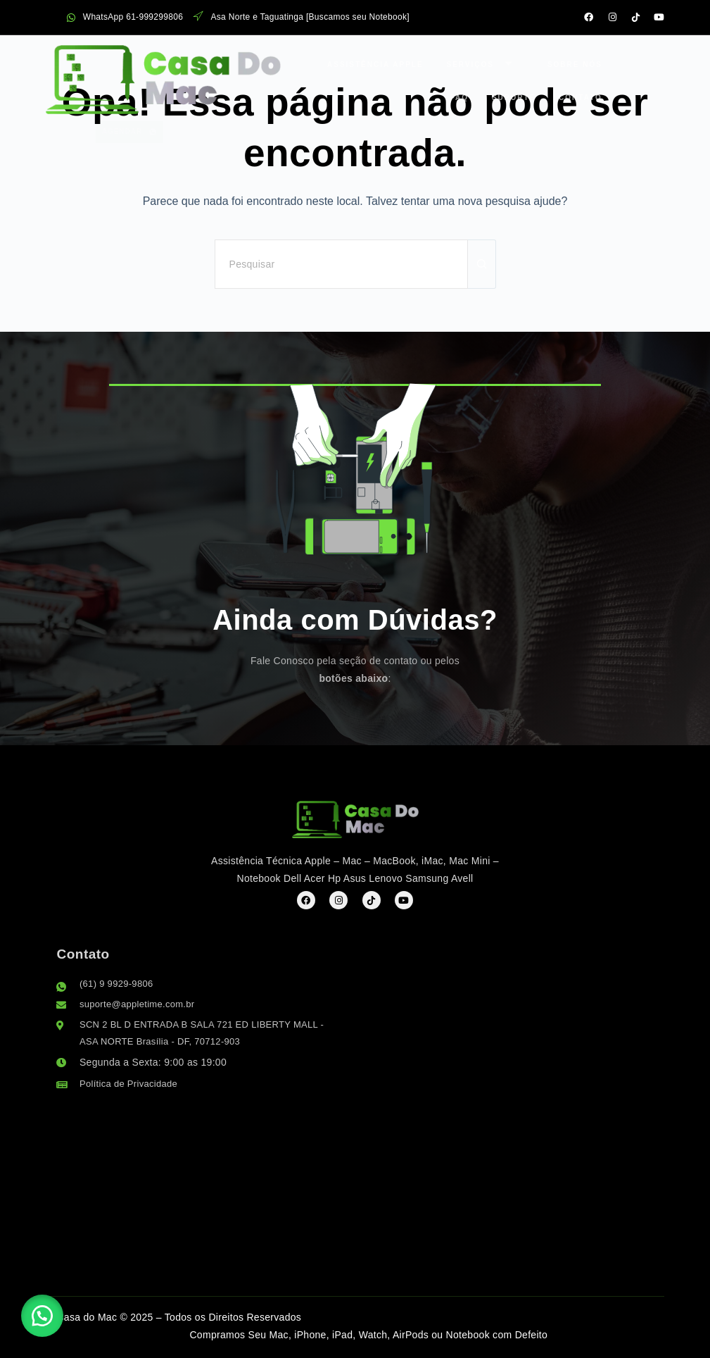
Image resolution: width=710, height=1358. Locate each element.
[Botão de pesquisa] (482, 264)
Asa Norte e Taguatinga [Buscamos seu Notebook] (302, 17)
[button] (49, 1309)
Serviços (349, 62)
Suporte (410, 92)
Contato (468, 92)
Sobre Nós (429, 62)
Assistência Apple (249, 62)
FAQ (480, 62)
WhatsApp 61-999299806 (125, 17)
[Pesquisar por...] (341, 264)
